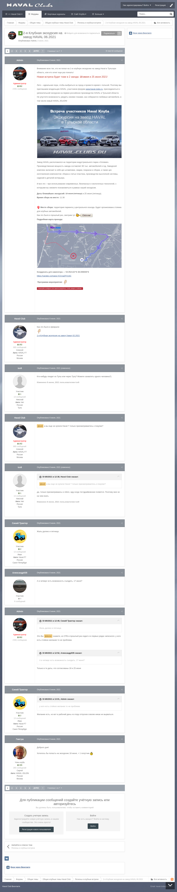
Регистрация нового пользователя (36, 830)
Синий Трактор (20, 523)
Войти (93, 827)
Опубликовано (49, 60)
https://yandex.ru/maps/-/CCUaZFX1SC (54, 276)
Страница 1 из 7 (54, 51)
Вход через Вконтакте (20, 868)
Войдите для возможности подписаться (83, 33)
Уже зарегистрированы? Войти (137, 5)
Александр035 (19, 573)
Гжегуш (20, 739)
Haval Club (19, 319)
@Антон (48, 636)
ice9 (20, 368)
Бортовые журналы (56, 14)
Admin (34, 41)
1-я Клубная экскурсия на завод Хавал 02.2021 (58, 336)
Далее (36, 51)
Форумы (35, 14)
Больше (99, 14)
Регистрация (160, 5)
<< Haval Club (15, 14)
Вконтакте (16, 887)
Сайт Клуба (79, 14)
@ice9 (40, 426)
